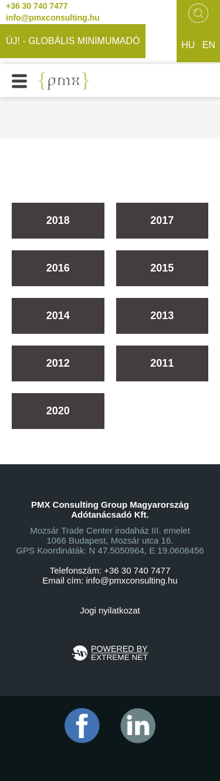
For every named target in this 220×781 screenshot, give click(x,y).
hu (188, 45)
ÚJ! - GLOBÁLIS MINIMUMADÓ (73, 41)
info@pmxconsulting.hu (53, 17)
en (208, 45)
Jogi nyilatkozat (110, 610)
